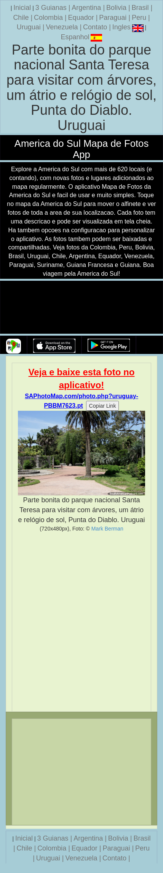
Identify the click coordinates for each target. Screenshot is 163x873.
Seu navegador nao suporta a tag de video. (81, 307)
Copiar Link (102, 406)
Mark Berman (107, 529)
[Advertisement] (81, 621)
